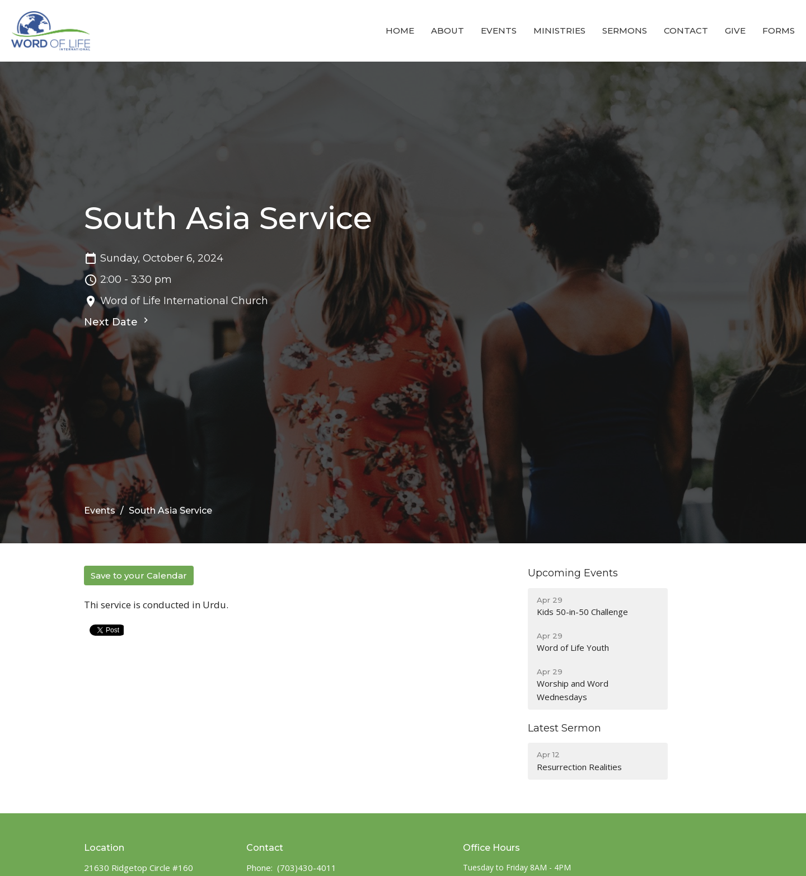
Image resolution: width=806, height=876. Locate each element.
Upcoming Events (573, 573)
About (447, 30)
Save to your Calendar (139, 575)
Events (499, 30)
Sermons (624, 30)
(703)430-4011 (306, 867)
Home (400, 30)
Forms (778, 30)
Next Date (117, 321)
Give (735, 30)
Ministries (559, 30)
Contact (686, 30)
